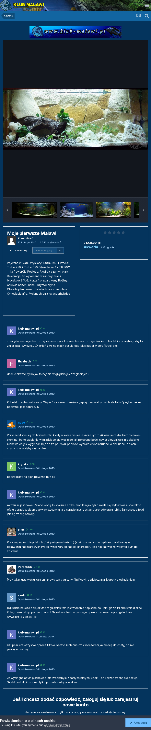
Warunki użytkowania (57, 724)
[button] (7, 210)
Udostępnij (18, 250)
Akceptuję (138, 722)
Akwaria (91, 247)
